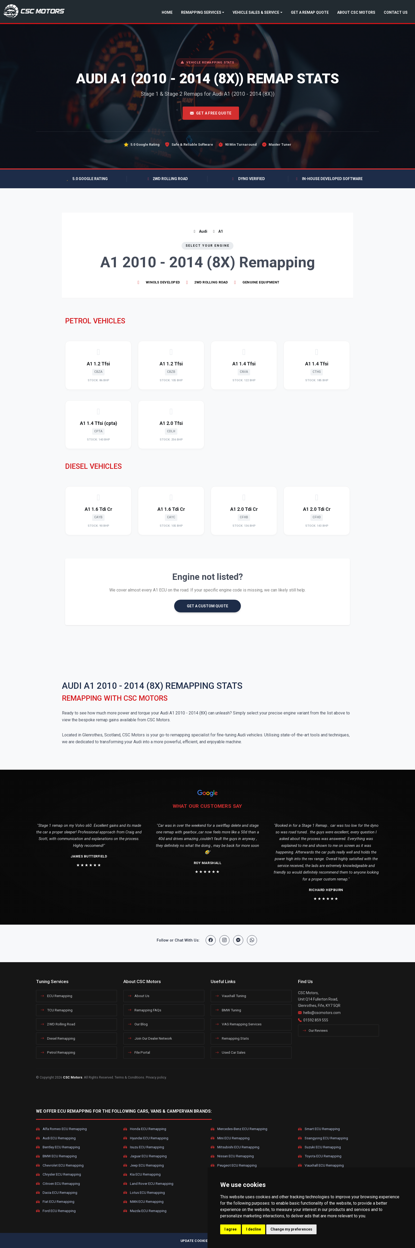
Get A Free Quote (210, 113)
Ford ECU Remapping (56, 1211)
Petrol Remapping (57, 1052)
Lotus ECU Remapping (144, 1193)
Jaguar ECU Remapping (145, 1156)
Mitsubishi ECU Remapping (235, 1147)
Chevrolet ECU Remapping (60, 1165)
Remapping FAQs (144, 1010)
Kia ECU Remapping (142, 1174)
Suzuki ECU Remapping (319, 1147)
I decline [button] (253, 1229)
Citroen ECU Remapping (58, 1183)
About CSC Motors (356, 12)
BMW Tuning (228, 1010)
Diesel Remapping (57, 1038)
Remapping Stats (232, 1038)
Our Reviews (315, 1030)
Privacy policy (156, 1077)
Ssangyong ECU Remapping (323, 1138)
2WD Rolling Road (57, 1024)
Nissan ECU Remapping (232, 1156)
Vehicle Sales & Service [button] (256, 12)
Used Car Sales (230, 1052)
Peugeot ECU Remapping (234, 1165)
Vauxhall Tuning (230, 996)
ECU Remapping (56, 996)
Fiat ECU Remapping (55, 1202)
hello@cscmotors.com (322, 1013)
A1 (217, 231)
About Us (138, 996)
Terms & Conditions (129, 1077)
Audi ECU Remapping (56, 1138)
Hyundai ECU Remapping (145, 1138)
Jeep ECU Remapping (143, 1165)
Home (167, 12)
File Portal (139, 1052)
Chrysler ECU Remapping (58, 1174)
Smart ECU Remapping (319, 1129)
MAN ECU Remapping (143, 1202)
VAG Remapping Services (238, 1024)
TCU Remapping (56, 1010)
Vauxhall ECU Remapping (321, 1165)
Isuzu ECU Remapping (143, 1147)
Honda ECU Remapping (144, 1129)
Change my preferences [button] (291, 1229)
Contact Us (396, 12)
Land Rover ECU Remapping (148, 1183)
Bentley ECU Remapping (58, 1147)
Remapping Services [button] (201, 12)
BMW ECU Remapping (56, 1156)
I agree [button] (230, 1229)
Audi (199, 231)
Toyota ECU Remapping (319, 1156)
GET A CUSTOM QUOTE (207, 606)
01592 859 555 (315, 1020)
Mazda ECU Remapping (144, 1211)
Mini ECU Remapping (230, 1138)
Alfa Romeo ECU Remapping (61, 1129)
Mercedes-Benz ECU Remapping (239, 1129)
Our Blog (138, 1024)
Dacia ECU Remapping (56, 1193)
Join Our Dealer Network (150, 1038)
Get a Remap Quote (310, 12)
